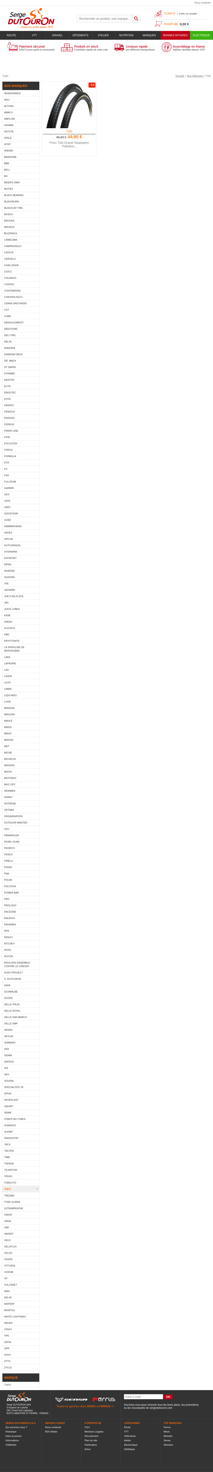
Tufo (69, 131)
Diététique (129, 1449)
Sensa (167, 1440)
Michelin (168, 1436)
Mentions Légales (94, 1431)
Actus (88, 1449)
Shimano (168, 1444)
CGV (87, 1427)
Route (11, 35)
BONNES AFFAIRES (175, 35)
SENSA (91, 1406)
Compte (169, 13)
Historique (10, 1431)
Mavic (167, 1431)
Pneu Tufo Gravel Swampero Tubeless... (69, 144)
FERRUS (104, 1406)
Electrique (201, 35)
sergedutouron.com (161, 1407)
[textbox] (104, 18)
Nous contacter (203, 2)
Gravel (57, 35)
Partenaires (91, 1444)
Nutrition (126, 35)
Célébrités (10, 1444)
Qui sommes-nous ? (16, 1427)
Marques (149, 35)
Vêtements (80, 35)
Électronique (130, 1444)
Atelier (103, 35)
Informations (12, 1440)
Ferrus (167, 1427)
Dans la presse (13, 1436)
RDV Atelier (51, 1431)
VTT (34, 35)
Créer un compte (188, 13)
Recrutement (91, 1436)
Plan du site (91, 1440)
